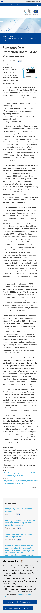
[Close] (37, 561)
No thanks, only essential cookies (17, 608)
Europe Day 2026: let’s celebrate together (19, 510)
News (11, 36)
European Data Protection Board (11, 4)
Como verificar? (33, 1)
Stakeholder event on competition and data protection (19, 535)
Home (4, 36)
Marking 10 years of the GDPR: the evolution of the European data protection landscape (20, 522)
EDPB (19, 61)
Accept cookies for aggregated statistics (19, 602)
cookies (21, 594)
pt (35, 5)
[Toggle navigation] (6, 12)
